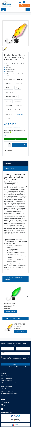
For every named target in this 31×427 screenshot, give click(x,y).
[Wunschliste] (28, 2)
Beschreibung (8, 163)
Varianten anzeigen (11, 311)
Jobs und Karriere (5, 375)
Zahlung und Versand (6, 378)
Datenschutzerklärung (6, 391)
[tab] (15, 163)
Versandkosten (16, 127)
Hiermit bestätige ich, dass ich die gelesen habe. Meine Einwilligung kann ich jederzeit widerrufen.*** (16, 358)
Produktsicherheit (9, 168)
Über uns (3, 373)
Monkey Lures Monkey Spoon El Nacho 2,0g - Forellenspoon (19, 325)
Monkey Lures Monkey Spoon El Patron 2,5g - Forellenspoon (9, 305)
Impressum (4, 396)
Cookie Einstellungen (6, 380)
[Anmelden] (20, 2)
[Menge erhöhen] (9, 144)
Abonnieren (20, 364)
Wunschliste (8, 150)
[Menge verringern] (9, 146)
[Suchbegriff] (16, 9)
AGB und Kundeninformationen (9, 393)
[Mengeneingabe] (6, 145)
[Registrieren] (24, 2)
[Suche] (28, 9)
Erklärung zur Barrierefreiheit (8, 383)
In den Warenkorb (19, 145)
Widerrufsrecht (5, 389)
